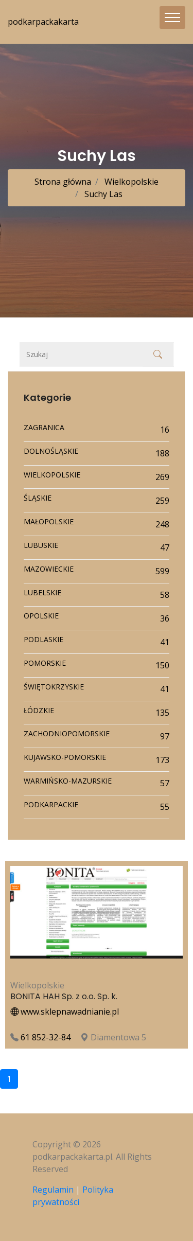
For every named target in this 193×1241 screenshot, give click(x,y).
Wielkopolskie (130, 181)
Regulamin (53, 1189)
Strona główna (62, 181)
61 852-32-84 (46, 1037)
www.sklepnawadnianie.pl (64, 1011)
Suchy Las (102, 194)
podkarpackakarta (43, 21)
